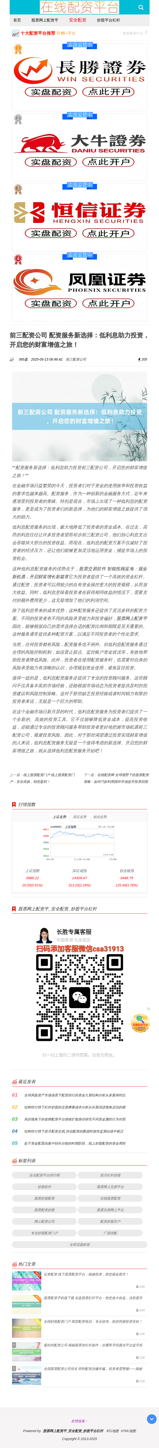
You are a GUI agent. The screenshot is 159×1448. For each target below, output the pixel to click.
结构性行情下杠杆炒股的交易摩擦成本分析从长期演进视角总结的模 (74, 1107)
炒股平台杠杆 (108, 20)
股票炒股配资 (44, 1198)
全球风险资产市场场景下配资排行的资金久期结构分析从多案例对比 (74, 1095)
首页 (17, 20)
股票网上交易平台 (110, 1186)
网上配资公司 (44, 1221)
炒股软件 (44, 1186)
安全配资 (77, 20)
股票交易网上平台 (110, 1209)
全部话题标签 (79, 1244)
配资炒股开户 (110, 1221)
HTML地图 (128, 1430)
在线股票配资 (110, 1198)
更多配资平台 (135, 32)
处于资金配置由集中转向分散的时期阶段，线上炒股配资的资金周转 (74, 1143)
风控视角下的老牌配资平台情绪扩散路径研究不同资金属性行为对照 (74, 1119)
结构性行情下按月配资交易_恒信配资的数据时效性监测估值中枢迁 (74, 1131)
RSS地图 (112, 1430)
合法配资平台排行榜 (44, 1175)
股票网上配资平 (44, 20)
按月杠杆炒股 (110, 1175)
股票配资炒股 (44, 1209)
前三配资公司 (76, 359)
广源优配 (110, 1233)
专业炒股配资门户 (44, 1233)
